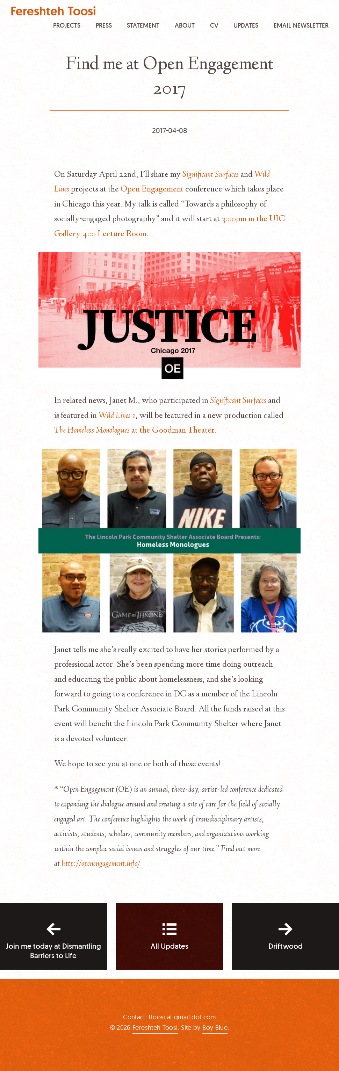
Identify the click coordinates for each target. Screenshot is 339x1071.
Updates (245, 25)
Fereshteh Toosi (53, 11)
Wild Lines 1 (117, 416)
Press (104, 25)
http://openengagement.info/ (101, 864)
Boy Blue (215, 1027)
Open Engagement (152, 190)
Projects (66, 25)
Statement (143, 25)
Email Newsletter (301, 25)
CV (214, 25)
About (185, 25)
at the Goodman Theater (134, 431)
